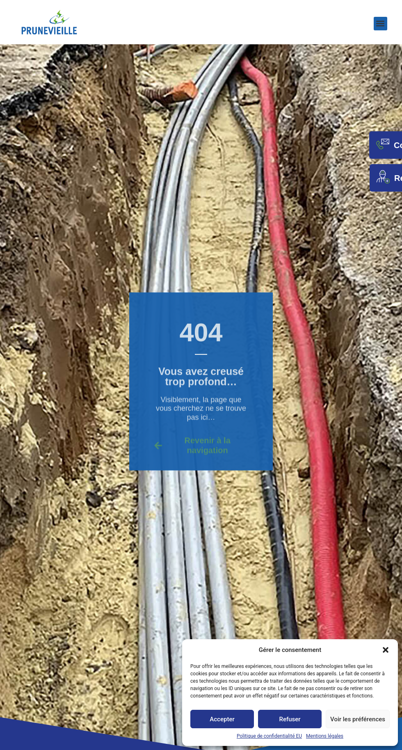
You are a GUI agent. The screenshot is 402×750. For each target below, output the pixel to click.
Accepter (222, 719)
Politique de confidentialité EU (269, 736)
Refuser (289, 719)
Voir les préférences (357, 719)
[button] (385, 650)
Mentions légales (324, 736)
